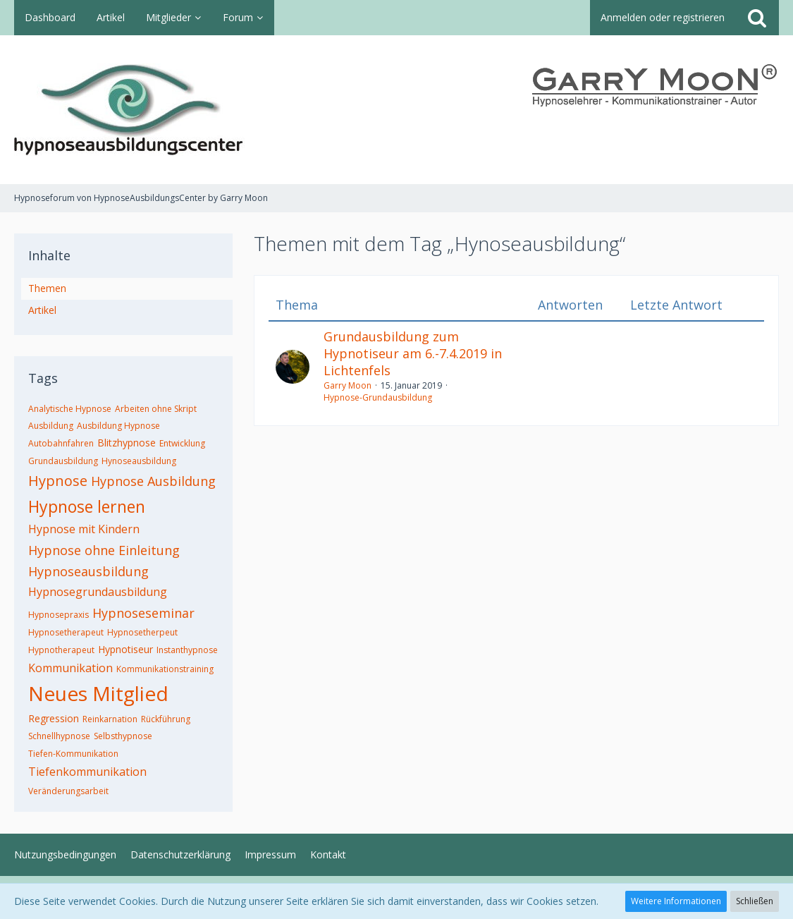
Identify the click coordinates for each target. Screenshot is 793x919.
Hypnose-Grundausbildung (378, 397)
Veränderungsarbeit (68, 791)
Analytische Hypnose (69, 409)
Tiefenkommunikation (87, 771)
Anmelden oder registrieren (663, 17)
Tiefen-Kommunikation (73, 754)
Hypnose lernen (86, 506)
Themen (47, 288)
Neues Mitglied (98, 693)
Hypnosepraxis (58, 615)
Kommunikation (70, 668)
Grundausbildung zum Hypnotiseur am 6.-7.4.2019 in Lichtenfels (413, 353)
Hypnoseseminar (143, 612)
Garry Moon (347, 385)
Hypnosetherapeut (66, 632)
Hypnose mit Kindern (84, 529)
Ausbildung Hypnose (118, 426)
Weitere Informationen (676, 901)
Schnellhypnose (59, 736)
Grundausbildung (63, 461)
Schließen (754, 901)
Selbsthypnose (123, 736)
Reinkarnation (109, 719)
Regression (53, 718)
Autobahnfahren (61, 443)
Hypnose (57, 480)
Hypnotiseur (125, 649)
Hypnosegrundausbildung (97, 592)
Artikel (42, 310)
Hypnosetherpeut (142, 632)
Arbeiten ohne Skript (156, 409)
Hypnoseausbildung (88, 571)
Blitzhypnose (126, 442)
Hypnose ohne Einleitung (104, 550)
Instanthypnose (187, 650)
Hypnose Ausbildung (153, 481)
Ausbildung (50, 426)
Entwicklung (182, 443)
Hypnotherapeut (61, 650)
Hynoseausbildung (139, 461)
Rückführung (165, 719)
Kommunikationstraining (165, 669)
